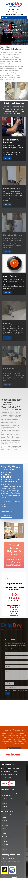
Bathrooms (5, 806)
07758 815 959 (7, 777)
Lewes (4, 817)
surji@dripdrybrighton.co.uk (10, 771)
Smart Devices (6, 801)
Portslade (5, 825)
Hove (3, 823)
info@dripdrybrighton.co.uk (10, 774)
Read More (7, 165)
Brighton (4, 820)
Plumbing (4, 803)
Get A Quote (14, 37)
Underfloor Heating (7, 798)
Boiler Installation (7, 795)
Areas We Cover (8, 811)
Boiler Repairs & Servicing (9, 793)
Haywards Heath (6, 815)
